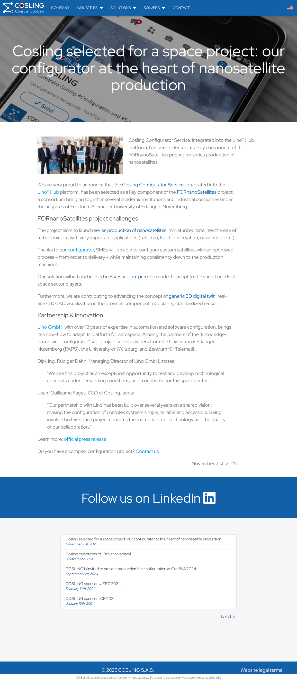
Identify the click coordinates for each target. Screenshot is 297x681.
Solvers (154, 8)
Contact (181, 7)
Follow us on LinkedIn (148, 498)
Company (60, 7)
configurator (81, 250)
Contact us (147, 451)
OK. (218, 678)
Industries (90, 8)
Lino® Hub (48, 192)
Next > (228, 617)
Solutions (123, 8)
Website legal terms (261, 670)
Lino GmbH (49, 327)
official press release (85, 439)
